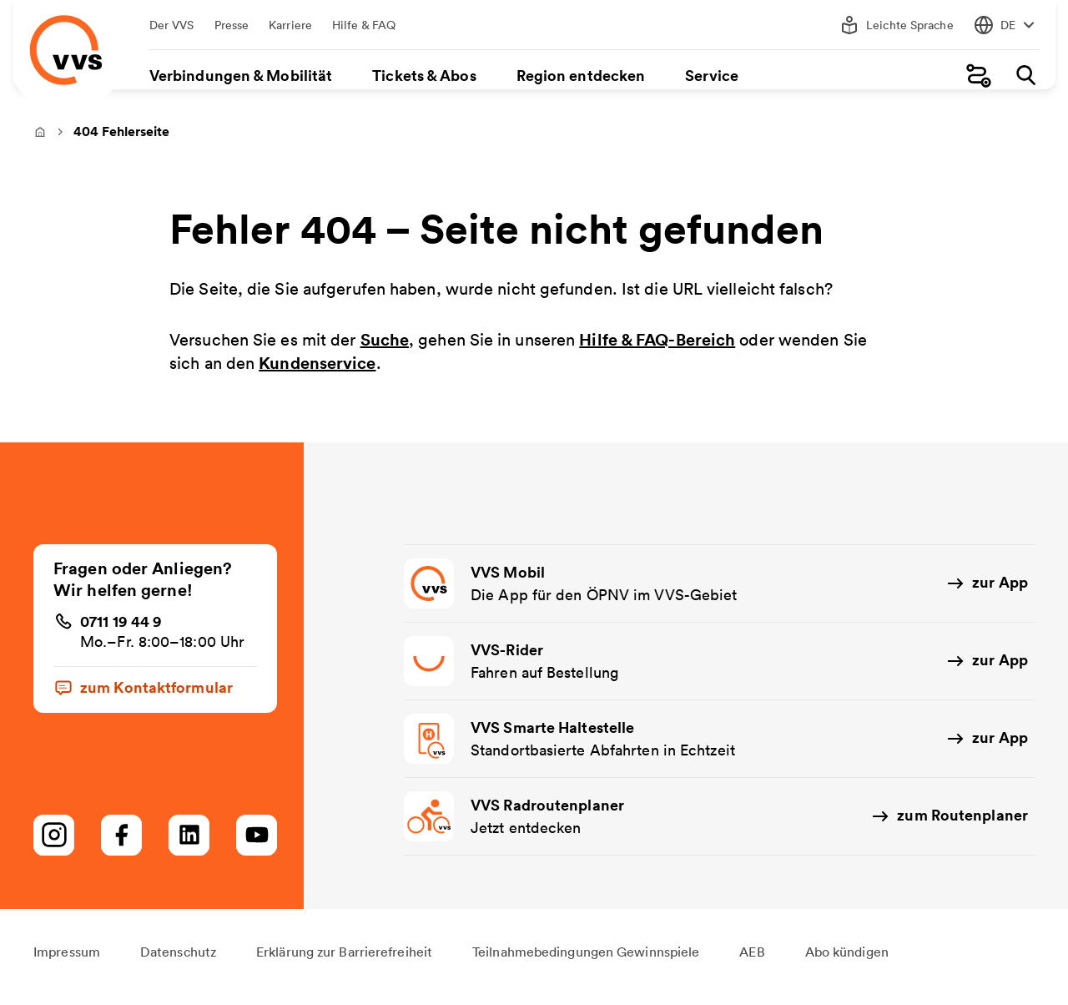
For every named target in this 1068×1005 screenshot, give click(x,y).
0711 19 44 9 (121, 632)
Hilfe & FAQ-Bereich (657, 350)
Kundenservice (317, 374)
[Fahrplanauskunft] (974, 75)
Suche (385, 350)
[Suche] (1021, 75)
